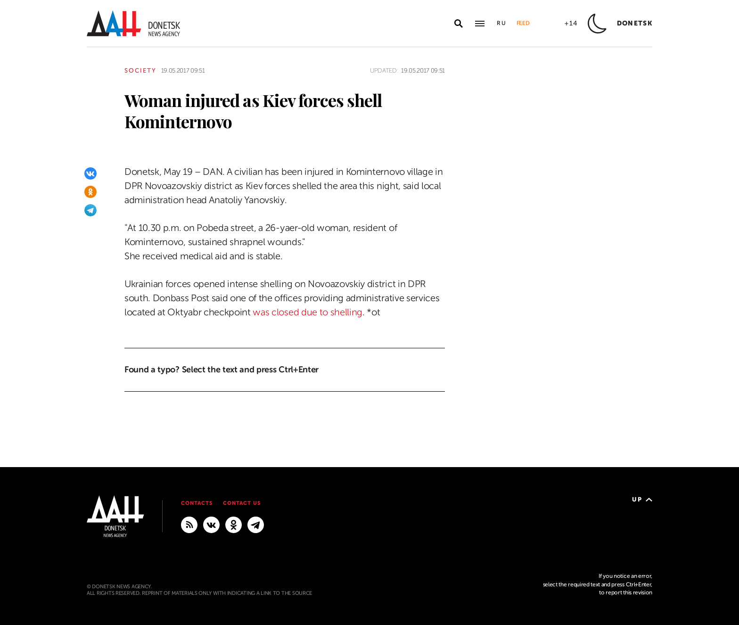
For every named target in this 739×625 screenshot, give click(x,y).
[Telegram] (90, 210)
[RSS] (189, 524)
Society (140, 70)
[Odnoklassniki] (90, 192)
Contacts (197, 503)
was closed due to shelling (307, 312)
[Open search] (458, 23)
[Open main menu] (479, 23)
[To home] (133, 23)
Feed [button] (523, 23)
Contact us (242, 503)
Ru (502, 23)
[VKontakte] (90, 173)
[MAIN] (255, 524)
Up (642, 499)
